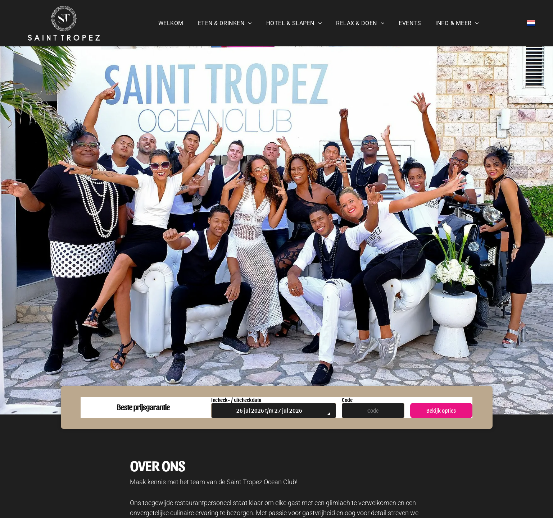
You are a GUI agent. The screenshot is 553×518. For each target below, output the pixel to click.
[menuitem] (171, 23)
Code (347, 400)
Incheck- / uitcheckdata (236, 400)
